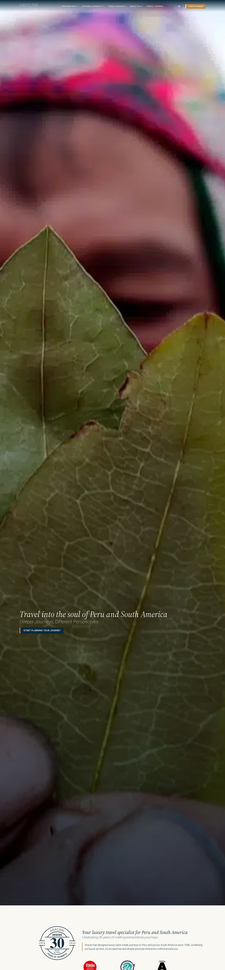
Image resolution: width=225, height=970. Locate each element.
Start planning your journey (42, 675)
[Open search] (179, 6)
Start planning (196, 6)
